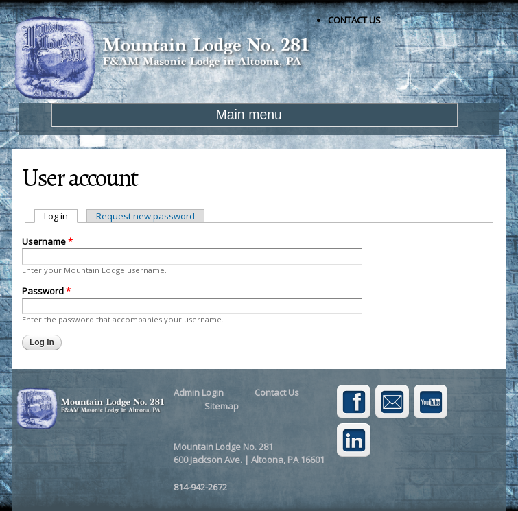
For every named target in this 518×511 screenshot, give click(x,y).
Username (47, 241)
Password (46, 291)
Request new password (145, 216)
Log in (61, 216)
